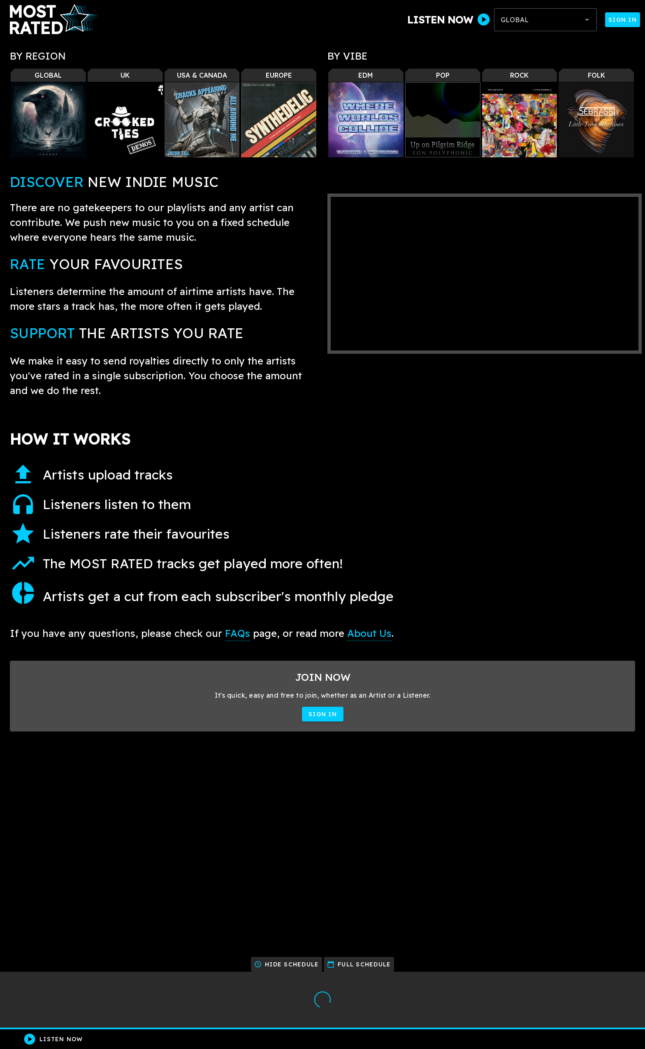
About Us (369, 633)
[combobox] (545, 19)
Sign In (622, 19)
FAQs (237, 633)
